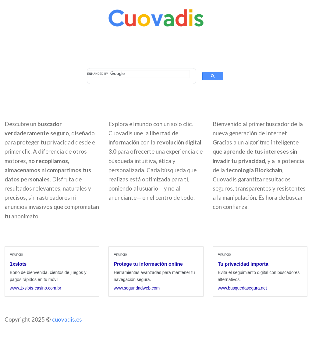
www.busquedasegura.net (242, 288)
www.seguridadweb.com (137, 288)
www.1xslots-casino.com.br (35, 288)
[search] (138, 73)
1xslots (18, 264)
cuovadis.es (67, 319)
